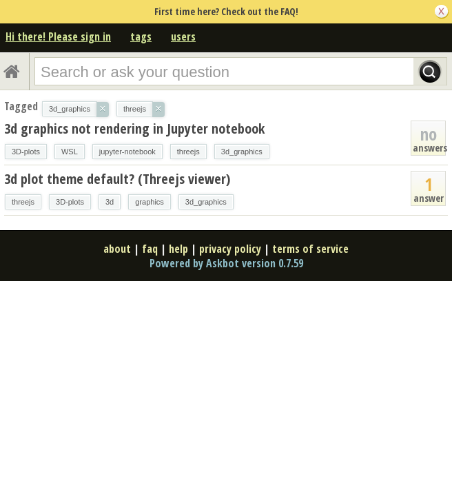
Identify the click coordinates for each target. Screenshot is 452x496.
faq (150, 248)
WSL (69, 151)
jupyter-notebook (127, 151)
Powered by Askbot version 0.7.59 (226, 263)
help (178, 248)
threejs (188, 151)
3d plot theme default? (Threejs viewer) (117, 178)
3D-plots (26, 151)
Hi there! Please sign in (58, 36)
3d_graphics (242, 151)
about (117, 248)
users (183, 36)
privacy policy (230, 248)
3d (109, 202)
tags (141, 36)
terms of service (310, 248)
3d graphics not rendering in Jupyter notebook (134, 128)
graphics (149, 202)
